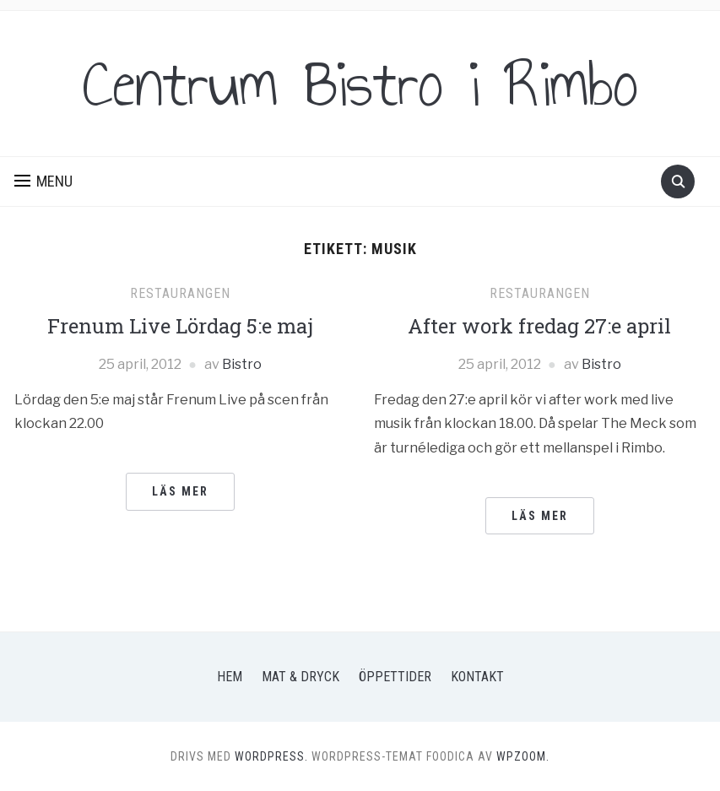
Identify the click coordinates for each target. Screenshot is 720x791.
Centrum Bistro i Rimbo (360, 83)
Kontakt (477, 677)
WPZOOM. (522, 756)
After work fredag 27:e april (539, 325)
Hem (229, 677)
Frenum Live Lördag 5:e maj (180, 325)
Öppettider (395, 677)
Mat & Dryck (300, 677)
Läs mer (180, 491)
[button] (43, 181)
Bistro (242, 364)
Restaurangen (180, 293)
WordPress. (271, 756)
